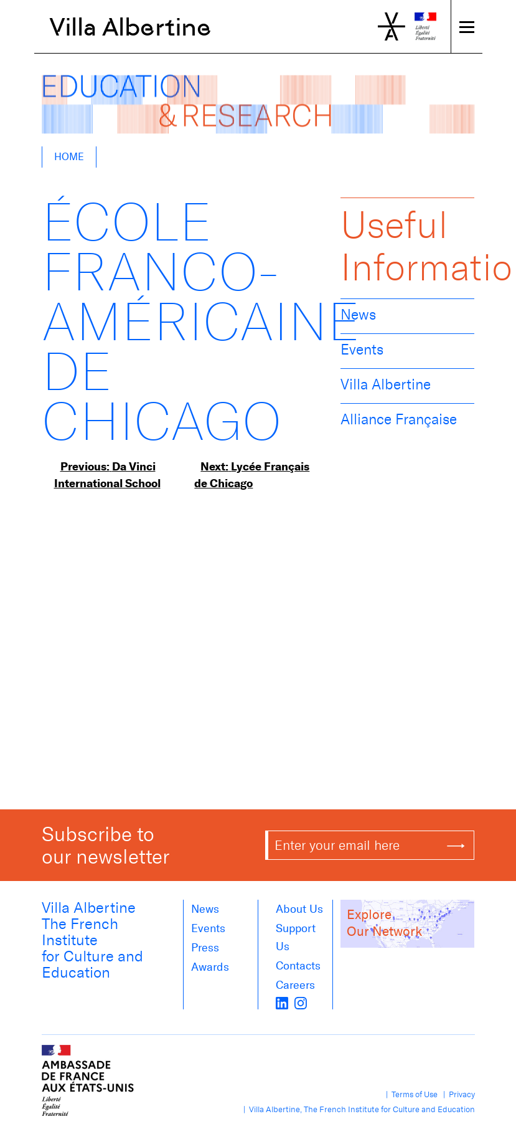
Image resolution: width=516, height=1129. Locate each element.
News (358, 314)
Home (69, 157)
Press (205, 948)
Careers (295, 985)
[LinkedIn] (282, 1002)
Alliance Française (398, 419)
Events (361, 349)
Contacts (298, 966)
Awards (210, 967)
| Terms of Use (410, 1094)
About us (299, 909)
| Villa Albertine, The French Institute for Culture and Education (357, 1109)
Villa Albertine (130, 27)
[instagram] (300, 1002)
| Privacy (457, 1094)
